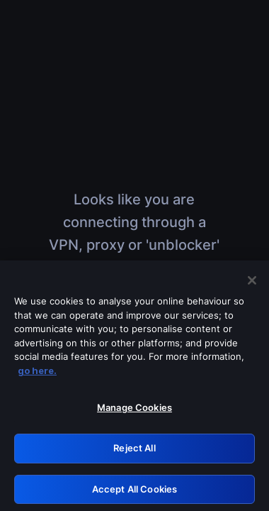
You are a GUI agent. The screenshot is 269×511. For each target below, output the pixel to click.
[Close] (252, 283)
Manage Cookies (134, 411)
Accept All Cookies (134, 492)
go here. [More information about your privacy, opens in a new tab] (37, 373)
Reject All (134, 450)
